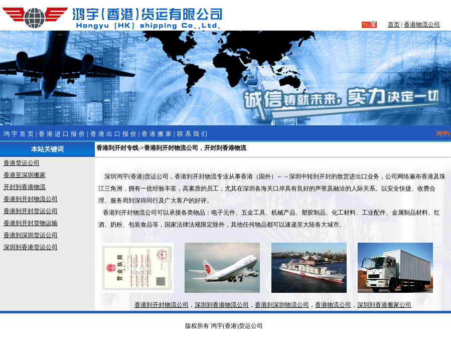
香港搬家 (157, 133)
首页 (394, 24)
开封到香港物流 (25, 187)
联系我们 (193, 133)
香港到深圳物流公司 (282, 304)
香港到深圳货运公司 (31, 235)
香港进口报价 (63, 133)
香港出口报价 (114, 133)
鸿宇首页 (20, 133)
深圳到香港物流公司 (222, 304)
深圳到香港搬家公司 (384, 304)
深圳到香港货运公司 (31, 247)
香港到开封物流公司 (31, 199)
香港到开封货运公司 (31, 211)
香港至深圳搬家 (25, 174)
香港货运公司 (22, 162)
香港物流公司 (422, 24)
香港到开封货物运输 (31, 223)
